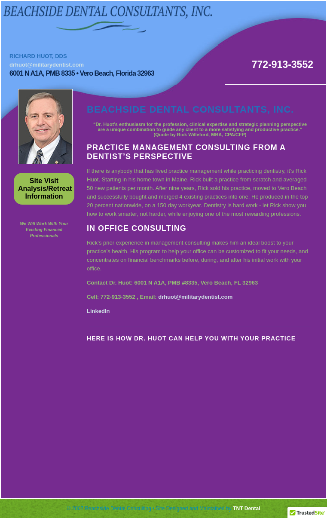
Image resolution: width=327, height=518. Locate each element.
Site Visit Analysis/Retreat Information (45, 188)
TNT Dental (246, 509)
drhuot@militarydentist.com (46, 64)
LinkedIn (98, 311)
